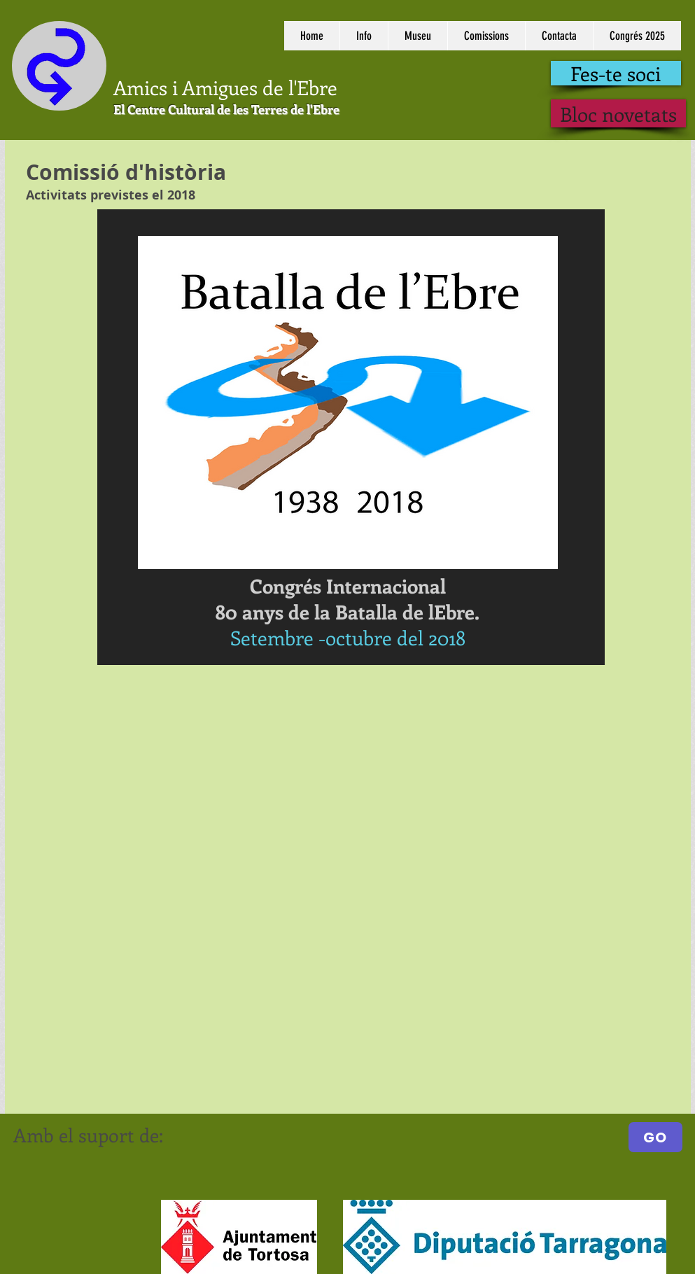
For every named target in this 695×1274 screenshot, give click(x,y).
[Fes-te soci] (616, 73)
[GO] (655, 1137)
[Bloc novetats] (618, 113)
